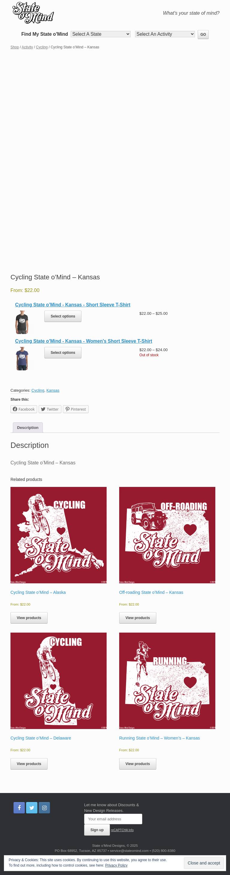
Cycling (42, 47)
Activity (27, 47)
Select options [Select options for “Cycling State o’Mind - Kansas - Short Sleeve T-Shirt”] (63, 316)
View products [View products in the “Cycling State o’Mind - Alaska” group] (29, 618)
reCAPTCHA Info (122, 830)
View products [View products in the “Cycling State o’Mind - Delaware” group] (29, 764)
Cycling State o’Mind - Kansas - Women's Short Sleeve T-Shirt (83, 341)
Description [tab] (28, 427)
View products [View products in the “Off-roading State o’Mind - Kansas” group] (137, 618)
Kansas (52, 390)
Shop (14, 47)
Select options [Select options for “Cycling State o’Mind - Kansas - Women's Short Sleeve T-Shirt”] (63, 353)
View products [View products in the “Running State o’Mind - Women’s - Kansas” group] (137, 764)
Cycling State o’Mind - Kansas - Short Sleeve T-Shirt (73, 304)
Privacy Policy (116, 865)
